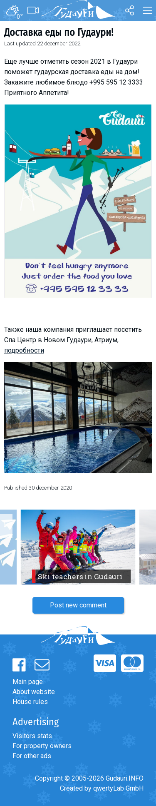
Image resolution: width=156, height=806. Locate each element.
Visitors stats (32, 736)
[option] (78, 547)
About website (33, 692)
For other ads (31, 756)
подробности (24, 350)
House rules (30, 702)
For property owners (42, 746)
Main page (27, 682)
